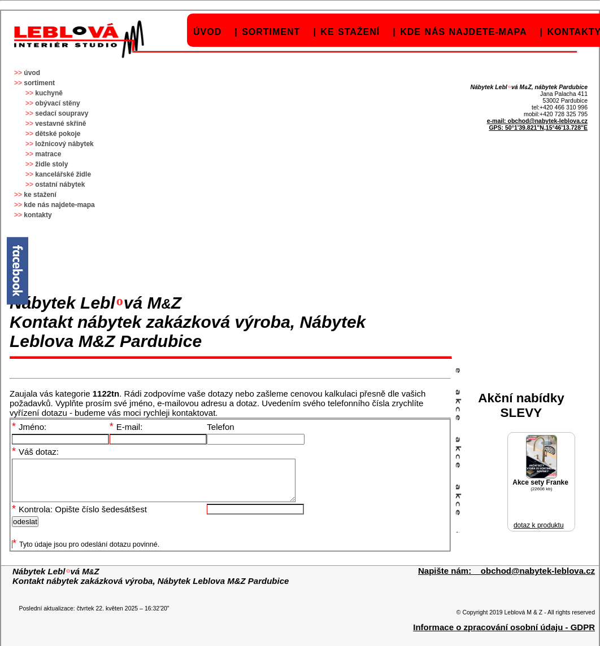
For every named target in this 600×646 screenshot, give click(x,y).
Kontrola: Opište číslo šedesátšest (79, 517)
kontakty (37, 215)
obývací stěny (57, 103)
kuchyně (49, 93)
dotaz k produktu (539, 525)
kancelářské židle (63, 174)
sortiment (271, 32)
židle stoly (51, 164)
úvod (207, 32)
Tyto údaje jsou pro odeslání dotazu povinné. (85, 553)
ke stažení (350, 32)
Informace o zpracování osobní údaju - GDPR (504, 635)
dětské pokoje (57, 134)
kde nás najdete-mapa (463, 32)
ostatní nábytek (60, 184)
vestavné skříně (60, 124)
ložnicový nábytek (64, 144)
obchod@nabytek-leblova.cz (547, 120)
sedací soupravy (61, 113)
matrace (48, 154)
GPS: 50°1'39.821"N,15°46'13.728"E (538, 127)
